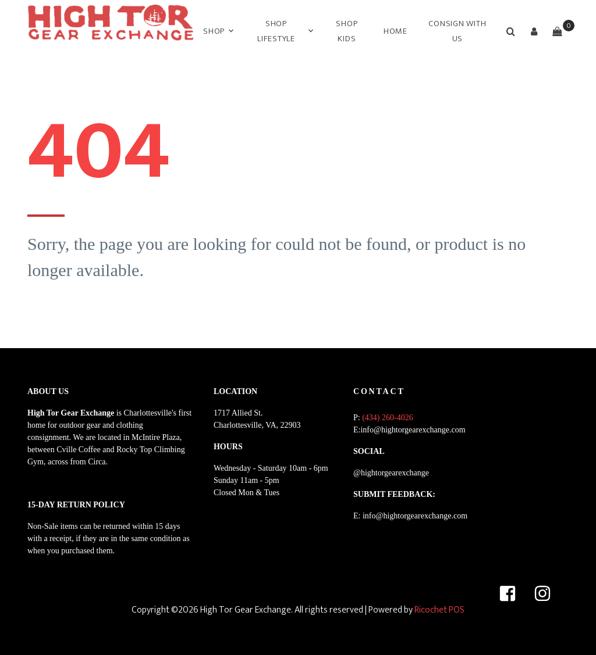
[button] (533, 31)
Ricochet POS (439, 610)
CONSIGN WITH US (457, 31)
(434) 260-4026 (387, 417)
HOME (395, 31)
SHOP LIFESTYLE (276, 31)
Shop (214, 31)
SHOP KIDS (346, 31)
